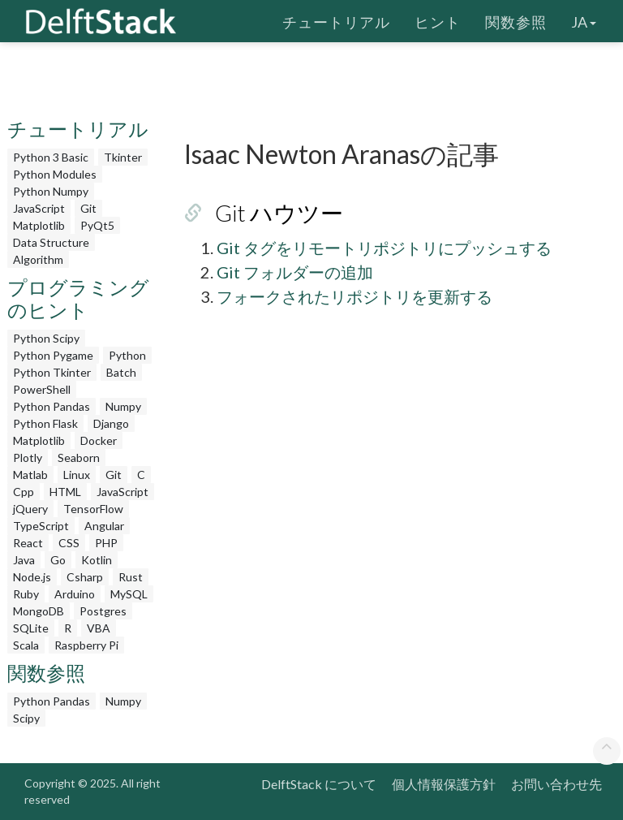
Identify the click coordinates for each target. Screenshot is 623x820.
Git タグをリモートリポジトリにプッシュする (384, 247)
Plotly (27, 457)
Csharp (85, 577)
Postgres (103, 611)
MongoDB (38, 611)
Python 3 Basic (50, 157)
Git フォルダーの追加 (295, 272)
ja (583, 20)
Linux (76, 474)
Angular (104, 526)
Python (127, 355)
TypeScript (41, 526)
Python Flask (45, 423)
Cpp (23, 491)
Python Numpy (50, 191)
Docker (98, 440)
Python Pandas (51, 406)
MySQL (129, 594)
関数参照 (516, 20)
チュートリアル (336, 20)
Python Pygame (53, 355)
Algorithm (38, 259)
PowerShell (42, 389)
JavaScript (39, 208)
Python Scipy (46, 338)
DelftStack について (318, 784)
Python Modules (55, 174)
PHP (106, 543)
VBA (98, 628)
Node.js (32, 577)
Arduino (74, 594)
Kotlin (96, 560)
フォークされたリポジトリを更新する (354, 296)
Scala (26, 645)
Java (24, 560)
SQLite (31, 628)
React (28, 543)
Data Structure (51, 242)
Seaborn (79, 457)
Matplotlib (39, 225)
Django (111, 423)
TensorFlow (93, 509)
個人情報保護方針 (444, 784)
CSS (68, 543)
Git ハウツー (279, 213)
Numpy (123, 406)
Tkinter (123, 157)
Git (88, 208)
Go (58, 560)
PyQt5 (97, 225)
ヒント (438, 20)
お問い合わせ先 (556, 784)
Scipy (26, 718)
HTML (65, 491)
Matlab (30, 474)
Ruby (26, 594)
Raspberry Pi (86, 645)
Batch (121, 372)
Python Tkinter (52, 372)
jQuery (30, 509)
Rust (130, 577)
